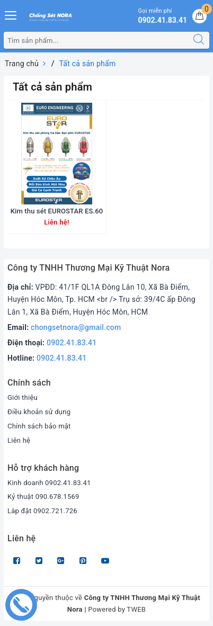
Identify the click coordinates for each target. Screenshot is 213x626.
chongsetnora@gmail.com (76, 327)
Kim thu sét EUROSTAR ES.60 (57, 211)
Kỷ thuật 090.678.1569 (43, 496)
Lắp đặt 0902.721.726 (42, 511)
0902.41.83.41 (72, 342)
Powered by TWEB (117, 609)
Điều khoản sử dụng (38, 412)
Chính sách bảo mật (39, 426)
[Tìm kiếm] (198, 40)
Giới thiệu (22, 397)
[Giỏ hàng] (199, 16)
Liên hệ (18, 440)
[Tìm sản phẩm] (96, 40)
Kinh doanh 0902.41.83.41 (49, 483)
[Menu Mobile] (11, 14)
